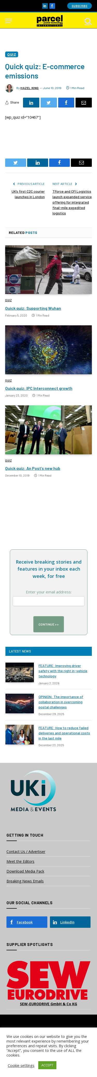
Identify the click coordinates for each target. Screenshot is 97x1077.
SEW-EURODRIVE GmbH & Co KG (48, 1003)
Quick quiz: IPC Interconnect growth (38, 388)
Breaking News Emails (25, 881)
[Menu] (8, 21)
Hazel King (29, 88)
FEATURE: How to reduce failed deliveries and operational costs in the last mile (64, 733)
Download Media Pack (25, 871)
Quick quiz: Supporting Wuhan (33, 308)
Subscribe (79, 6)
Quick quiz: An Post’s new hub (32, 468)
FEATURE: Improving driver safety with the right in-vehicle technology (63, 670)
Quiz (11, 54)
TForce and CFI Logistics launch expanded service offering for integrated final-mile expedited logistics (72, 202)
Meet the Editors (20, 861)
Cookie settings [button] (21, 1065)
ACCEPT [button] (47, 1065)
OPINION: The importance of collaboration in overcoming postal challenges (61, 701)
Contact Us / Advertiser (25, 851)
